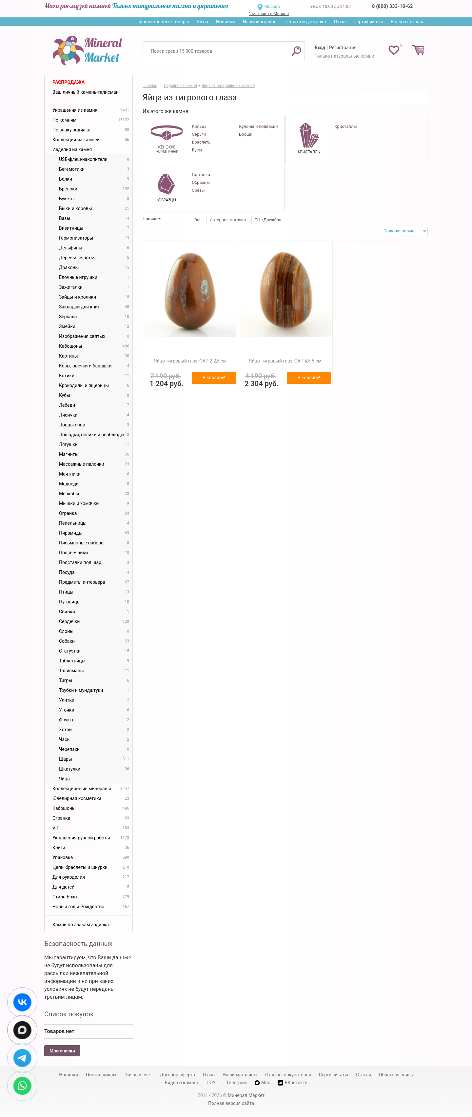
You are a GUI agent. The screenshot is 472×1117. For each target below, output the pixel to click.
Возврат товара (407, 21)
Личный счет (138, 1074)
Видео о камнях (182, 1082)
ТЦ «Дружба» (268, 219)
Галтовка (201, 174)
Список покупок (69, 1014)
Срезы (198, 190)
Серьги (199, 134)
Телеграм (236, 1082)
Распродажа (68, 82)
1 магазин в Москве (269, 13)
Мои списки (62, 1050)
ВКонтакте (292, 1083)
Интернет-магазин (227, 219)
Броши (245, 134)
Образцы (201, 182)
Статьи (363, 1074)
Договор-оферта (177, 1074)
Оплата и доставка (305, 21)
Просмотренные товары (162, 21)
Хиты (202, 21)
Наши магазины (260, 21)
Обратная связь (396, 1074)
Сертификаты (368, 21)
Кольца (199, 126)
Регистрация (343, 47)
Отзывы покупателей (288, 1074)
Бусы (197, 149)
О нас (339, 21)
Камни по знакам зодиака (80, 924)
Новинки (225, 21)
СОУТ (212, 1082)
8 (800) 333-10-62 (392, 6)
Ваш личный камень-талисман (85, 92)
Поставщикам (101, 1074)
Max (262, 1082)
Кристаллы (345, 126)
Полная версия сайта (231, 1103)
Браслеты (201, 142)
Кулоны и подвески (258, 126)
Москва (272, 6)
